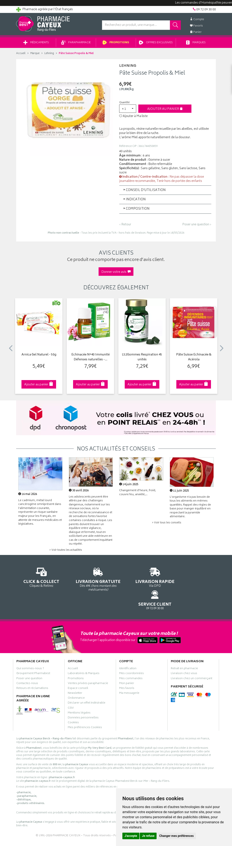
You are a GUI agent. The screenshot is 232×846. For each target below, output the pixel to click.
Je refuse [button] (148, 836)
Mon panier (126, 667)
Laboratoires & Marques (83, 657)
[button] (127, 110)
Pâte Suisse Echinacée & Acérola (193, 359)
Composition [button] (136, 210)
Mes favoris (126, 672)
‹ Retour (125, 226)
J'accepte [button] (130, 836)
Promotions (116, 44)
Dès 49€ (90, 580)
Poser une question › (196, 226)
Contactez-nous (27, 667)
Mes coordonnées (131, 657)
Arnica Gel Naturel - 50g (38, 356)
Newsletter (75, 677)
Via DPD (141, 578)
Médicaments (36, 44)
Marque (35, 55)
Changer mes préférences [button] (176, 836)
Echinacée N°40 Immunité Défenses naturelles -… (90, 359)
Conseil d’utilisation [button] (144, 192)
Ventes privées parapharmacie (88, 667)
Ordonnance (76, 681)
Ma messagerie (129, 677)
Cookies (73, 706)
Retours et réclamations (32, 672)
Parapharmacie (76, 44)
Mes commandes (131, 662)
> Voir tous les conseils (166, 524)
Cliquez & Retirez (38, 578)
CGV (71, 691)
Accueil (20, 55)
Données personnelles (83, 701)
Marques (196, 44)
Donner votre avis (116, 273)
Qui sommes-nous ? (30, 652)
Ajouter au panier (165, 110)
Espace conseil (78, 672)
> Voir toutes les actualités (65, 551)
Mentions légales (79, 696)
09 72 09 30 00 (193, 578)
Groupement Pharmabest (33, 657)
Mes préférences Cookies (85, 711)
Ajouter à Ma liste (133, 118)
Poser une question (29, 662)
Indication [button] (134, 201)
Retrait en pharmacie (184, 652)
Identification (127, 652)
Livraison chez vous (184, 657)
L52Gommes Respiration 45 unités (142, 359)
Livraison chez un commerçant (191, 662)
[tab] (165, 191)
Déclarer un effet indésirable (86, 686)
